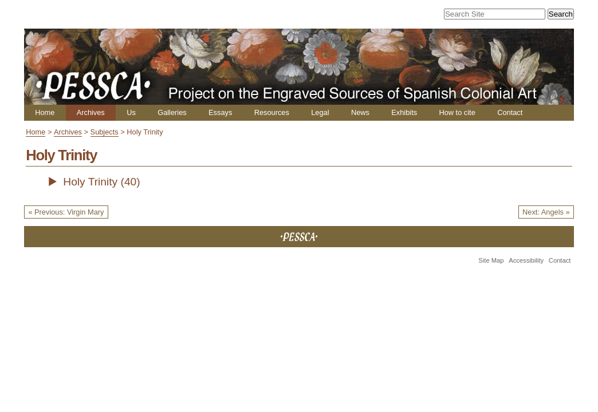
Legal (320, 112)
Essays (220, 112)
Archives (91, 112)
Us (131, 112)
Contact (509, 112)
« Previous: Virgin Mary (66, 212)
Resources (271, 112)
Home (44, 112)
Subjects (105, 132)
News (360, 112)
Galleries (172, 112)
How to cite (457, 112)
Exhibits (404, 112)
